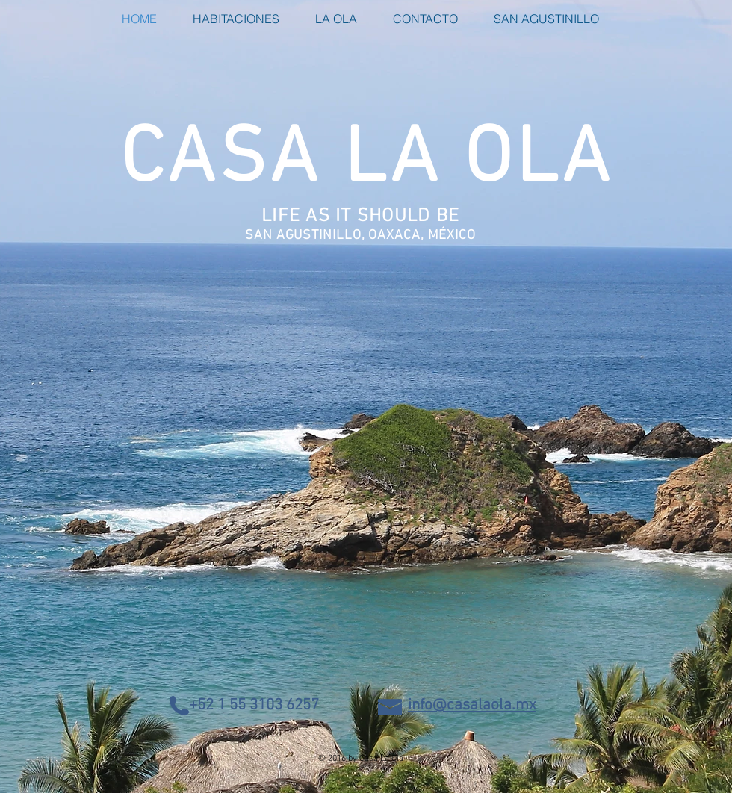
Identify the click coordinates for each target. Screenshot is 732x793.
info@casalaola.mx (472, 705)
